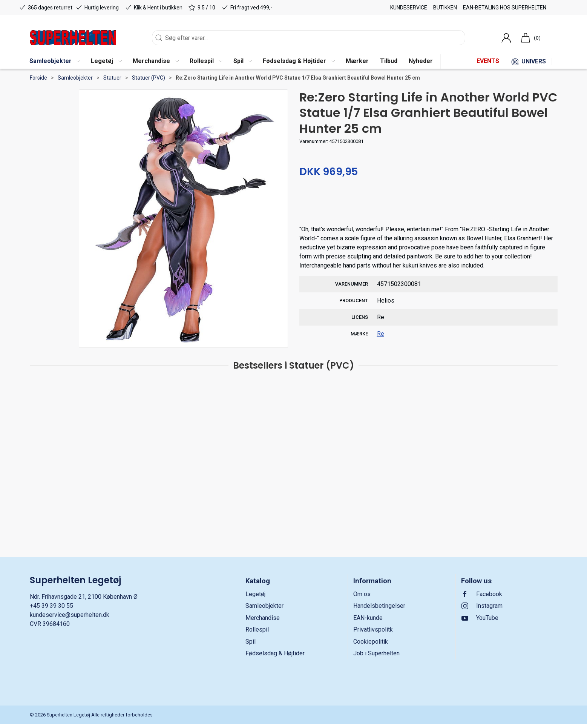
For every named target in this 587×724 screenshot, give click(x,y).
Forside (38, 78)
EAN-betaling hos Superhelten (504, 8)
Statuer (112, 78)
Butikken (445, 8)
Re (380, 333)
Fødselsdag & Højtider (275, 653)
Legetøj (255, 594)
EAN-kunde (368, 617)
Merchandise (262, 617)
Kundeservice (408, 8)
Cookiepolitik (370, 641)
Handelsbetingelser (379, 605)
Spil (250, 641)
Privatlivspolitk (373, 629)
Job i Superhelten (376, 653)
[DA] (73, 37)
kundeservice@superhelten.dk (69, 614)
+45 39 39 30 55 (51, 605)
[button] (55, 61)
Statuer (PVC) (148, 78)
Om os (362, 594)
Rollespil (257, 629)
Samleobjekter (75, 78)
